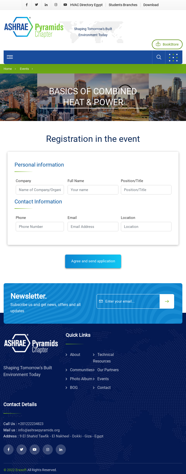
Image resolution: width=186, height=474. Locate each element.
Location (128, 218)
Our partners (108, 370)
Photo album (81, 379)
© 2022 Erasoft (15, 470)
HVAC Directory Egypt (86, 5)
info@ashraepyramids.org (39, 430)
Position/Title (132, 181)
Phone (21, 218)
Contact (104, 387)
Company (23, 181)
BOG (74, 387)
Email (72, 218)
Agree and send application (93, 261)
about (75, 354)
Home (8, 69)
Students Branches (123, 5)
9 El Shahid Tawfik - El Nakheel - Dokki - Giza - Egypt (61, 436)
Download (151, 5)
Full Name (76, 181)
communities (81, 370)
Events (24, 69)
